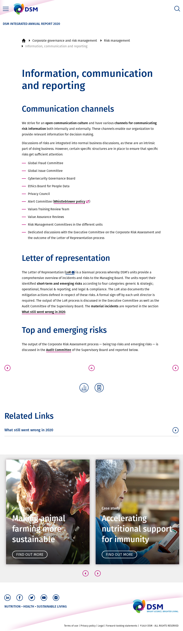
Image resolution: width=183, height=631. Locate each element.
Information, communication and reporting (56, 46)
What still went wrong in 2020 (43, 312)
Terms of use (71, 625)
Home (23, 41)
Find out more (29, 554)
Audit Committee (58, 350)
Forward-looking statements (121, 625)
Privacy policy (88, 625)
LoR (68, 272)
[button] (86, 573)
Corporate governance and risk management (64, 40)
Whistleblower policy (69, 201)
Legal (101, 625)
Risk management (117, 40)
